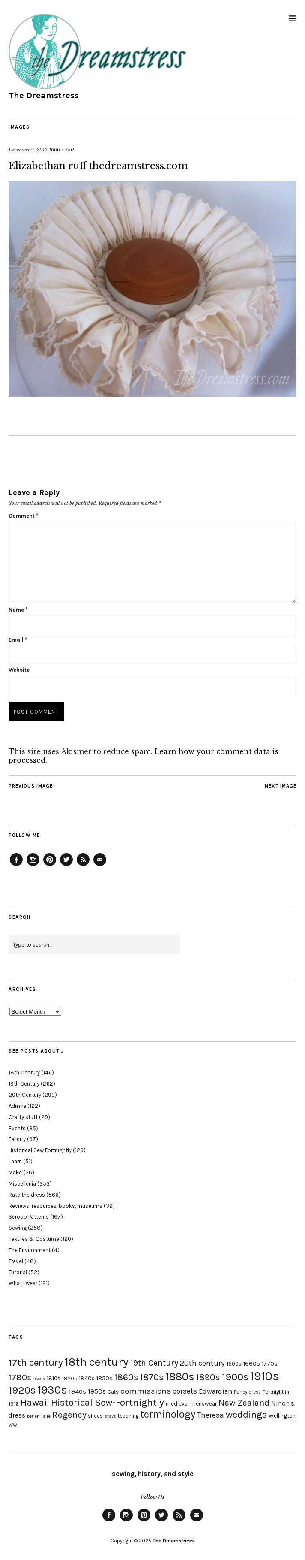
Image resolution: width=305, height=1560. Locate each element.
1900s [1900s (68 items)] (235, 1377)
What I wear (23, 1283)
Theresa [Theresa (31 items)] (210, 1415)
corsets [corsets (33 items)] (185, 1391)
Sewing (18, 1228)
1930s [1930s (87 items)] (52, 1390)
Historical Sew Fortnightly (40, 1150)
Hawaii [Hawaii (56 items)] (35, 1402)
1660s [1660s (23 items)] (251, 1363)
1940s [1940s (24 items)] (77, 1391)
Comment (23, 516)
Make (15, 1172)
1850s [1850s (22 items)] (104, 1378)
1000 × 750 (61, 150)
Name (18, 609)
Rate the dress (27, 1195)
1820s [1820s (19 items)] (69, 1378)
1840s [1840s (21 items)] (87, 1378)
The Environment (30, 1250)
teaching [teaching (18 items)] (128, 1416)
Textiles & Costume (34, 1239)
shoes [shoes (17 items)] (95, 1416)
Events (17, 1128)
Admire (17, 1106)
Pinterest (49, 865)
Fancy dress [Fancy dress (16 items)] (247, 1392)
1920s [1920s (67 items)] (22, 1390)
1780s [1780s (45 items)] (20, 1377)
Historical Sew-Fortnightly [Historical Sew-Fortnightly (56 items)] (107, 1402)
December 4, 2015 (28, 150)
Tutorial (18, 1272)
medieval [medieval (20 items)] (177, 1403)
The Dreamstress (44, 95)
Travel (16, 1261)
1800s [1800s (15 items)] (39, 1379)
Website (19, 670)
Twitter (66, 865)
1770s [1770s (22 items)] (270, 1363)
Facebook (16, 865)
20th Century (25, 1095)
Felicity (17, 1139)
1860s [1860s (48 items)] (126, 1377)
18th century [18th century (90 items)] (97, 1362)
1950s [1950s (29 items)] (97, 1391)
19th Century (24, 1083)
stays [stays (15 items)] (110, 1416)
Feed (83, 865)
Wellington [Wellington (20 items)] (282, 1415)
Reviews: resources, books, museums (55, 1206)
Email (18, 640)
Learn (15, 1161)
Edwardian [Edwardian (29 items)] (215, 1391)
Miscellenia (22, 1183)
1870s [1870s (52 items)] (152, 1377)
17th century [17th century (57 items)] (36, 1362)
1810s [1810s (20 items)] (53, 1378)
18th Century (24, 1072)
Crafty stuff (23, 1117)
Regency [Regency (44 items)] (69, 1414)
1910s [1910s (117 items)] (264, 1376)
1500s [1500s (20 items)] (234, 1364)
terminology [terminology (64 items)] (167, 1414)
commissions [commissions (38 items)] (145, 1391)
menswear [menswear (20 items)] (204, 1403)
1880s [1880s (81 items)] (179, 1376)
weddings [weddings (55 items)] (246, 1414)
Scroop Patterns (29, 1216)
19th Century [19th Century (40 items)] (154, 1363)
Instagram (33, 865)
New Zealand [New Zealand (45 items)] (243, 1402)
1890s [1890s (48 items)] (208, 1377)
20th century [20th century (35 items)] (202, 1363)
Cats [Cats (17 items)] (113, 1392)
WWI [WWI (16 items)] (13, 1425)
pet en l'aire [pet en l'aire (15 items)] (39, 1416)
